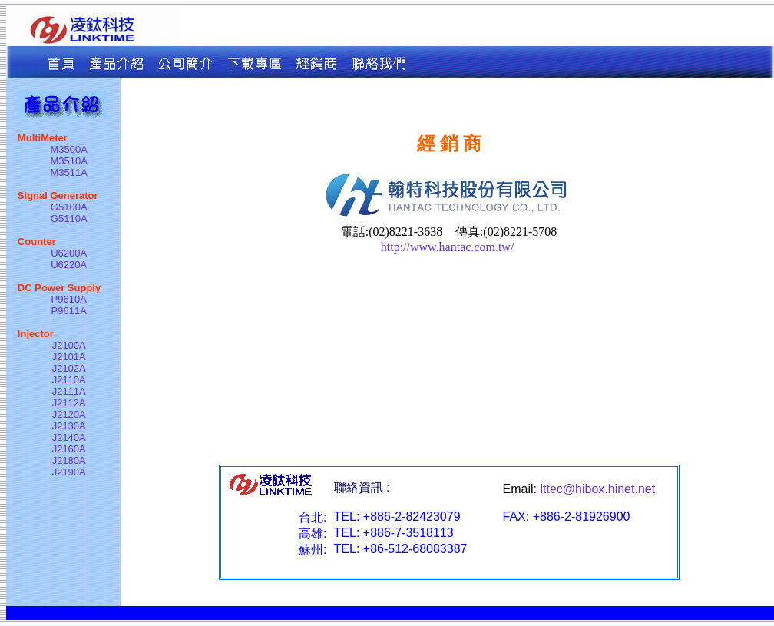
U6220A (69, 264)
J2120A (69, 414)
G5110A (69, 218)
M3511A (69, 172)
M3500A (69, 149)
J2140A (69, 437)
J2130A (69, 426)
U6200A (69, 253)
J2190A (69, 472)
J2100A (69, 345)
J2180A (69, 460)
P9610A (69, 299)
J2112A (69, 403)
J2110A (69, 380)
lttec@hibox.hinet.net (597, 488)
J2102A (69, 368)
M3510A (69, 161)
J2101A (69, 357)
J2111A (69, 391)
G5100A (69, 207)
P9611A (69, 310)
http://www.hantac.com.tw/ (449, 246)
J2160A (69, 449)
